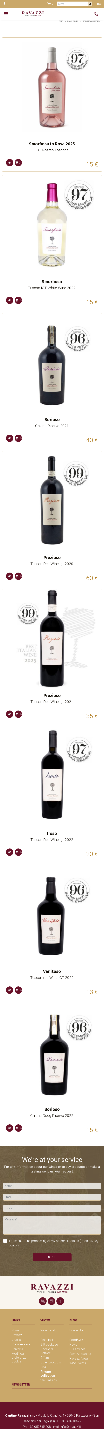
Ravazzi (17, 1335)
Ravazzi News (79, 1358)
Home (60, 21)
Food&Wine (77, 1340)
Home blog (77, 1330)
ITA (99, 3)
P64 (43, 1367)
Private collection (91, 21)
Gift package (49, 1344)
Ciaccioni (46, 1340)
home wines (72, 21)
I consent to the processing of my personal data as (51, 1243)
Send (52, 1257)
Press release (21, 1344)
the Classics (48, 1380)
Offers (44, 1358)
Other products (50, 1362)
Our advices (77, 1349)
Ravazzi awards (80, 1354)
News (73, 1344)
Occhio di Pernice (46, 1351)
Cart (18, 162)
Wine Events (77, 1363)
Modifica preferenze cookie (19, 1357)
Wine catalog (49, 1330)
